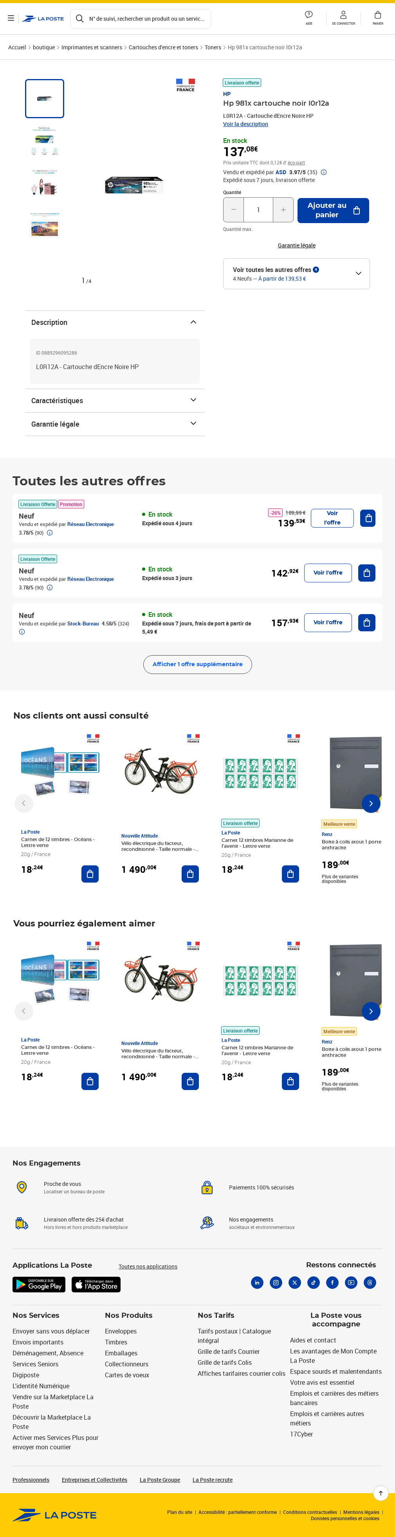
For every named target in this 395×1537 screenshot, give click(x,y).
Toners (213, 47)
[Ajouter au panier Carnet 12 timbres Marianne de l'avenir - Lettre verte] (290, 874)
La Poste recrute (213, 1479)
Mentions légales (361, 1512)
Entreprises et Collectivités (94, 1479)
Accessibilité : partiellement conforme (237, 1512)
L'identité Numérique (41, 1386)
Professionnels (31, 1479)
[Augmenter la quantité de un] (283, 210)
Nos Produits (129, 1315)
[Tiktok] (313, 1282)
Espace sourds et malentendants (336, 1371)
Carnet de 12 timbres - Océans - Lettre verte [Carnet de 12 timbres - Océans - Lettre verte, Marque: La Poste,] (58, 842)
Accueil (17, 47)
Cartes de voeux (127, 1375)
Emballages (121, 1353)
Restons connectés (341, 1265)
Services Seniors (35, 1364)
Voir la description (245, 124)
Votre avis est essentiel (322, 1382)
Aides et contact (313, 1340)
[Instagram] (276, 1282)
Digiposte (26, 1375)
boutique (44, 47)
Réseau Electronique (90, 524)
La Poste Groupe (160, 1479)
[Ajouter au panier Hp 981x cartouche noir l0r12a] (333, 210)
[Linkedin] (257, 1282)
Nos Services (36, 1315)
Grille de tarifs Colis (225, 1362)
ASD (281, 172)
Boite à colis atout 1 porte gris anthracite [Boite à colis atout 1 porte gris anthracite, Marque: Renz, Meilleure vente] (356, 845)
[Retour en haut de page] (381, 1493)
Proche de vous (62, 1183)
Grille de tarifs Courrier (229, 1351)
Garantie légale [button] (297, 245)
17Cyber (301, 1434)
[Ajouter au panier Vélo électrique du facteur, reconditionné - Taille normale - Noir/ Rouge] (190, 874)
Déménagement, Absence (48, 1353)
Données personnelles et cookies (345, 1518)
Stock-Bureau (83, 623)
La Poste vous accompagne (336, 1320)
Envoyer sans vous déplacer (51, 1331)
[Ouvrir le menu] (11, 19)
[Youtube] (351, 1282)
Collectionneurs (126, 1364)
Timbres (116, 1342)
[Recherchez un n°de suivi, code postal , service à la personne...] (140, 19)
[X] (295, 1282)
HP (227, 93)
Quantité (232, 192)
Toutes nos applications (148, 1266)
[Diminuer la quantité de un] (233, 210)
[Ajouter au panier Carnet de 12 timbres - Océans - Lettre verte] (90, 874)
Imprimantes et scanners (91, 47)
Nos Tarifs (216, 1315)
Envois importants (38, 1342)
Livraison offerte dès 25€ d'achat (84, 1219)
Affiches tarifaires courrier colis (241, 1373)
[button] (309, 18)
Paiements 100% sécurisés (261, 1187)
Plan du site (179, 1512)
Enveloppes (121, 1331)
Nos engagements (251, 1219)
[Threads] (370, 1282)
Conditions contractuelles (310, 1512)
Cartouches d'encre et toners (163, 47)
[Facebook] (332, 1282)
